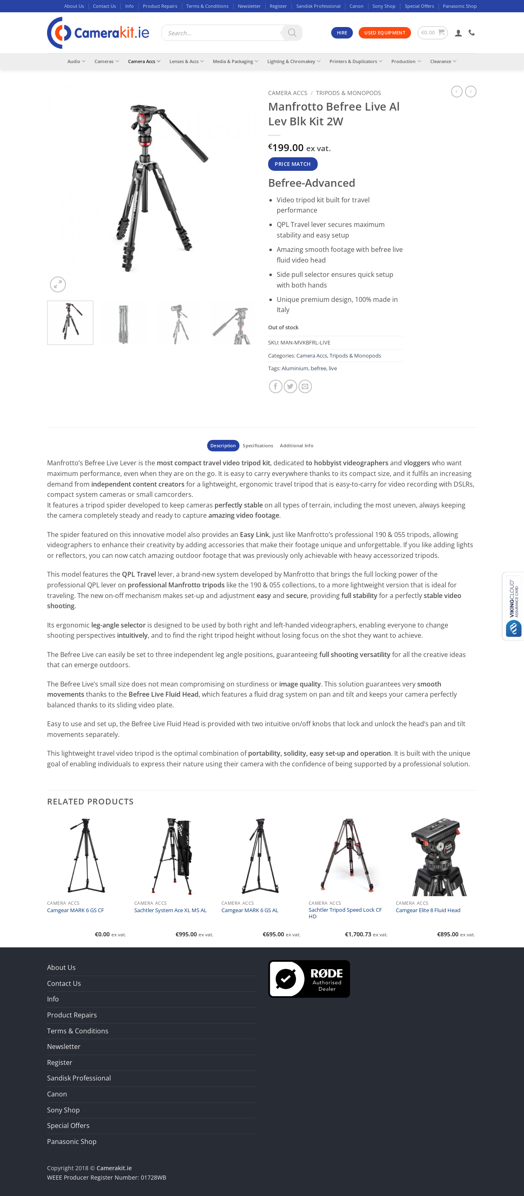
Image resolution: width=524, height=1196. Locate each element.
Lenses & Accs (186, 61)
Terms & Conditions (207, 6)
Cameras (107, 61)
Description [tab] (223, 445)
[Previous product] (471, 91)
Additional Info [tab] (296, 445)
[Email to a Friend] (305, 386)
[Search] (292, 33)
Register (278, 6)
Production (406, 61)
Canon (357, 6)
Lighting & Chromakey (294, 61)
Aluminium (295, 368)
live (333, 368)
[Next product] (457, 91)
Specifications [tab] (258, 445)
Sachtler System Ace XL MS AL (170, 910)
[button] (433, 32)
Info (129, 6)
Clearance (443, 61)
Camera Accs (144, 61)
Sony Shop (384, 6)
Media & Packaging (235, 61)
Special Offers (419, 6)
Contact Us (104, 6)
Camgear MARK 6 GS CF (75, 910)
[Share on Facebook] (275, 386)
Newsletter (249, 6)
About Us (74, 6)
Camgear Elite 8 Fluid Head (428, 910)
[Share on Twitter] (290, 386)
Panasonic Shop (460, 6)
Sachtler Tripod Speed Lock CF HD (345, 913)
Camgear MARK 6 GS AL (249, 910)
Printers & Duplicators (356, 61)
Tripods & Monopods (348, 93)
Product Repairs (160, 6)
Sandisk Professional (318, 6)
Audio (77, 61)
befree (318, 368)
